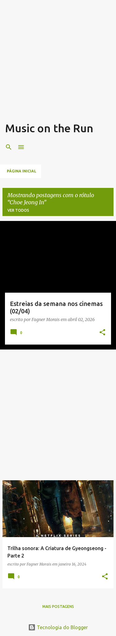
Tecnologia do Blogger (58, 627)
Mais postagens (58, 606)
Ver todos (18, 210)
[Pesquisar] (8, 147)
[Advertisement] (58, 63)
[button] (102, 333)
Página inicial (21, 171)
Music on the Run (49, 128)
